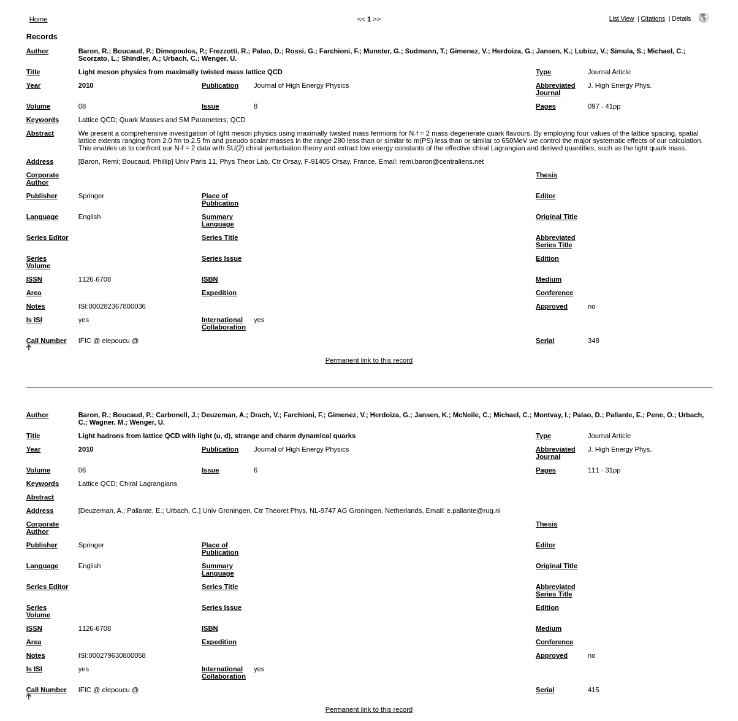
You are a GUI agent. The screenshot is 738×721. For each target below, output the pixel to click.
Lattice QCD (97, 119)
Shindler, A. (140, 58)
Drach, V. (264, 414)
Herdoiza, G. (512, 51)
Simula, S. (627, 51)
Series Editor (47, 237)
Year (33, 85)
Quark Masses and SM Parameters (173, 119)
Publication (220, 85)
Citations (653, 18)
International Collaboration (224, 323)
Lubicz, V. (590, 51)
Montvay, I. (551, 414)
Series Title (220, 237)
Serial (545, 340)
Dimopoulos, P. (180, 51)
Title (33, 71)
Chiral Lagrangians (148, 483)
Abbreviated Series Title (556, 241)
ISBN (210, 279)
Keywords (42, 119)
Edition (547, 258)
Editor (545, 195)
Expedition (219, 292)
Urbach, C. (180, 58)
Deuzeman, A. (223, 414)
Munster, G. (382, 51)
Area (34, 292)
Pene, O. (660, 414)
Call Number (46, 340)
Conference (555, 292)
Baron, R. (93, 51)
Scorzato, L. (97, 58)
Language (42, 216)
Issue (210, 106)
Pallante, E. (624, 414)
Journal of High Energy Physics (301, 85)
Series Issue (222, 258)
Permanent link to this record (369, 360)
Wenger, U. (219, 58)
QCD (238, 119)
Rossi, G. (301, 51)
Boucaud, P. (132, 51)
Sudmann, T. (425, 51)
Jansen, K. (553, 51)
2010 (86, 85)
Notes (35, 306)
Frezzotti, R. (228, 51)
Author (37, 51)
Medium (548, 279)
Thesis (546, 175)
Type (543, 71)
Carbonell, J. (176, 414)
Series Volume (38, 262)
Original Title (556, 216)
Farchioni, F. (339, 51)
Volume (38, 106)
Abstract (40, 133)
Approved (552, 306)
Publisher (42, 195)
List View (621, 18)
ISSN (34, 279)
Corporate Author (42, 178)
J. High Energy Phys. (620, 85)
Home (38, 19)
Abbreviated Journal (556, 89)
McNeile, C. (471, 414)
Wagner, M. (107, 422)
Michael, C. (665, 51)
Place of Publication (220, 199)
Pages (546, 106)
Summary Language (218, 220)
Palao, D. (266, 51)
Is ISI (34, 319)
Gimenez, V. (468, 51)
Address (40, 161)
